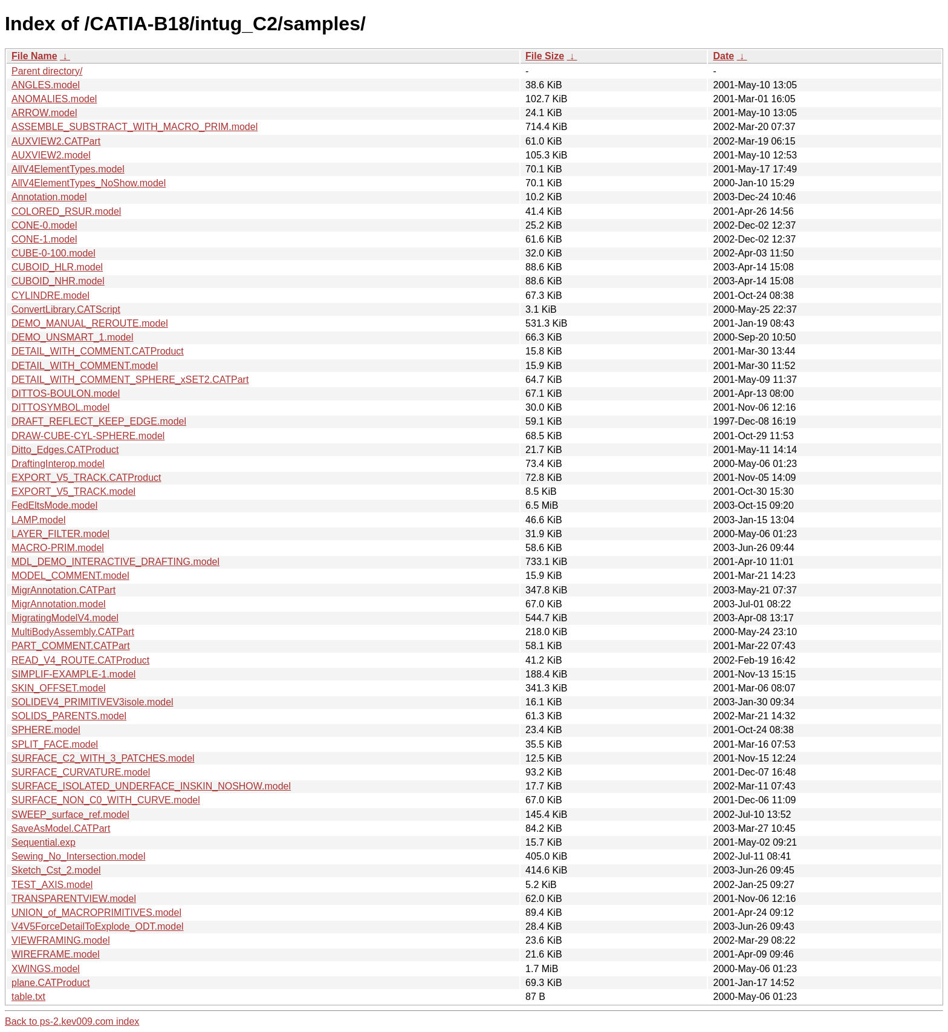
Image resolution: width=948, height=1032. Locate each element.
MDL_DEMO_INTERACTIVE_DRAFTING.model (115, 562)
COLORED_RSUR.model (66, 211)
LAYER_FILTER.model (60, 534)
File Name (34, 56)
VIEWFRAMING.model (60, 940)
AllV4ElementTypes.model (68, 169)
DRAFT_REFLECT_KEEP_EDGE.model (98, 421)
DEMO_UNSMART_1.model (72, 337)
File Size (544, 56)
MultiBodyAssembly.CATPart (72, 632)
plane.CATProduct (50, 983)
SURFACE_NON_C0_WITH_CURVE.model (105, 800)
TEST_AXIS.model (52, 885)
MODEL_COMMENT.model (70, 575)
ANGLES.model (45, 85)
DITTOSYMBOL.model (60, 407)
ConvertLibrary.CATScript (65, 309)
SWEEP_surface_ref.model (70, 814)
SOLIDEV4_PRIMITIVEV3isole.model (92, 702)
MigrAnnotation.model (58, 604)
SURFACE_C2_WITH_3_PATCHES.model (103, 758)
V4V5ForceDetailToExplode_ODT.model (97, 926)
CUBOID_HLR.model (57, 267)
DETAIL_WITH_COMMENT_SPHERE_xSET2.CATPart (129, 379)
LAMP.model (38, 520)
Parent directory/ (46, 71)
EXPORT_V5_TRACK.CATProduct (86, 477)
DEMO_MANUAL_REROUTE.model (89, 323)
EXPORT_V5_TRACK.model (73, 491)
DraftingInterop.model (58, 464)
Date (723, 56)
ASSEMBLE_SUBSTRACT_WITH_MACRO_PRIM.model (134, 127)
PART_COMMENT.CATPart (70, 646)
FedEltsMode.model (54, 505)
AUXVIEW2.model (51, 155)
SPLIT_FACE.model (54, 744)
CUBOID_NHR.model (58, 281)
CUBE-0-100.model (53, 253)
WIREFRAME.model (55, 954)
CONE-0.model (44, 225)
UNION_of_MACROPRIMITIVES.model (96, 912)
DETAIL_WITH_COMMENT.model (84, 366)
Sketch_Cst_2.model (56, 870)
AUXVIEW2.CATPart (55, 141)
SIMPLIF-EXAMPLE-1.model (73, 674)
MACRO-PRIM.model (57, 548)
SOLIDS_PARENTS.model (68, 716)
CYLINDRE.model (50, 295)
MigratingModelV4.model (64, 618)
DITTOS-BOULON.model (65, 393)
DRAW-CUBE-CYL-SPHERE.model (87, 436)
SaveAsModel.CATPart (60, 828)
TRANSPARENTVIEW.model (73, 898)
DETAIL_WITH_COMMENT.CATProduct (97, 351)
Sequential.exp (43, 842)
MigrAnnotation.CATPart (63, 590)
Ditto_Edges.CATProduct (65, 450)
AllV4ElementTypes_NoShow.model (88, 183)
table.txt (28, 996)
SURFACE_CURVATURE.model (80, 772)
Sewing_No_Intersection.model (78, 856)
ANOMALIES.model (54, 99)
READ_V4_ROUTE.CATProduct (80, 660)
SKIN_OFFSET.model (58, 688)
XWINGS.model (45, 969)
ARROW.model (44, 113)
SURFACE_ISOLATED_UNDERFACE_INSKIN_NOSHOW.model (151, 786)
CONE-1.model (44, 239)
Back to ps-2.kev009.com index (72, 1021)
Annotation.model (49, 197)
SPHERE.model (45, 730)
